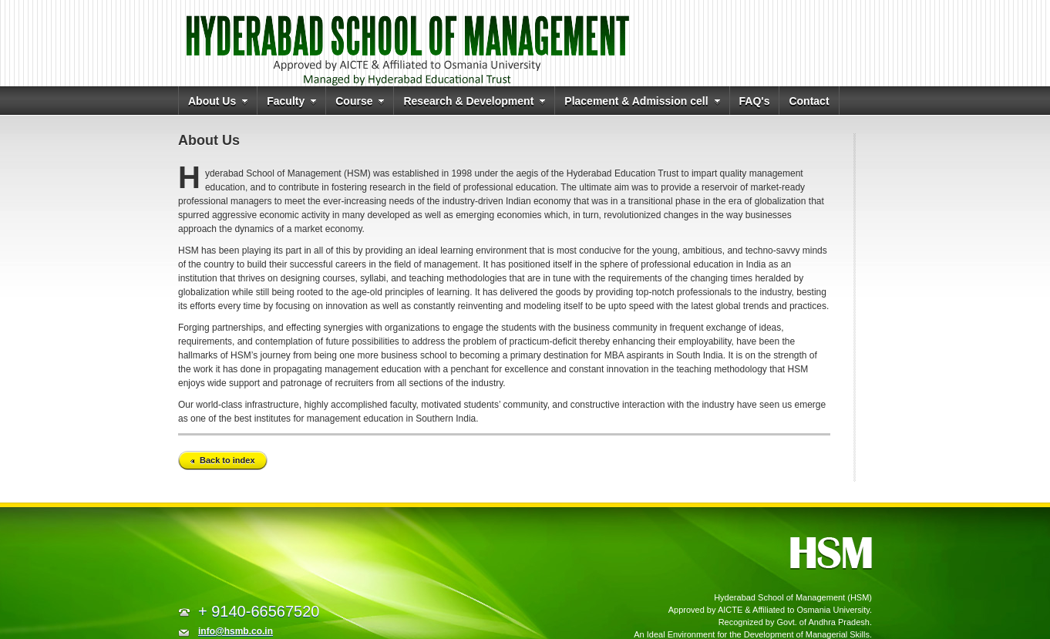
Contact (809, 101)
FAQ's (754, 101)
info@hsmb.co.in (235, 631)
